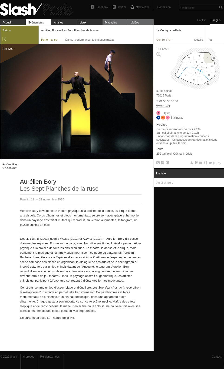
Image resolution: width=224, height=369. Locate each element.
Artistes (58, 22)
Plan (210, 39)
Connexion (164, 7)
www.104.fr (163, 106)
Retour (7, 30)
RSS (157, 163)
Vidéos (135, 22)
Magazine (111, 22)
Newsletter (142, 7)
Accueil (7, 22)
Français (215, 20)
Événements (36, 22)
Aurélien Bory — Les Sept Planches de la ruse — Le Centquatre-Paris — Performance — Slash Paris (38, 8)
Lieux (82, 22)
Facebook (102, 7)
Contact (216, 356)
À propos (28, 356)
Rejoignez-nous (49, 356)
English (201, 20)
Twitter (122, 7)
